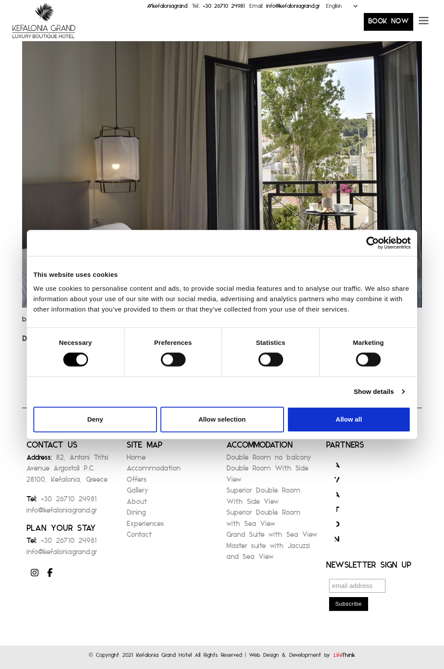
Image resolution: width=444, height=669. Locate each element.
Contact (139, 537)
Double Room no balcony (268, 460)
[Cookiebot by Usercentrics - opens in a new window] (373, 243)
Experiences (145, 526)
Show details (374, 391)
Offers (137, 482)
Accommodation (153, 471)
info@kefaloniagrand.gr (293, 8)
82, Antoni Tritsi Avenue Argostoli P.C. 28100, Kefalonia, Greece (67, 471)
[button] (423, 24)
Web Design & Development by (302, 657)
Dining (136, 515)
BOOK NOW (388, 23)
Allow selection (221, 419)
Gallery (137, 493)
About (137, 504)
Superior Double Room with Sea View (263, 520)
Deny (95, 419)
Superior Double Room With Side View (263, 498)
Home (136, 460)
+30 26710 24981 (224, 8)
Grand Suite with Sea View (271, 537)
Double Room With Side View (267, 476)
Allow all (349, 419)
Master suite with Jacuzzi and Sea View (268, 554)
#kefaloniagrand (167, 8)
